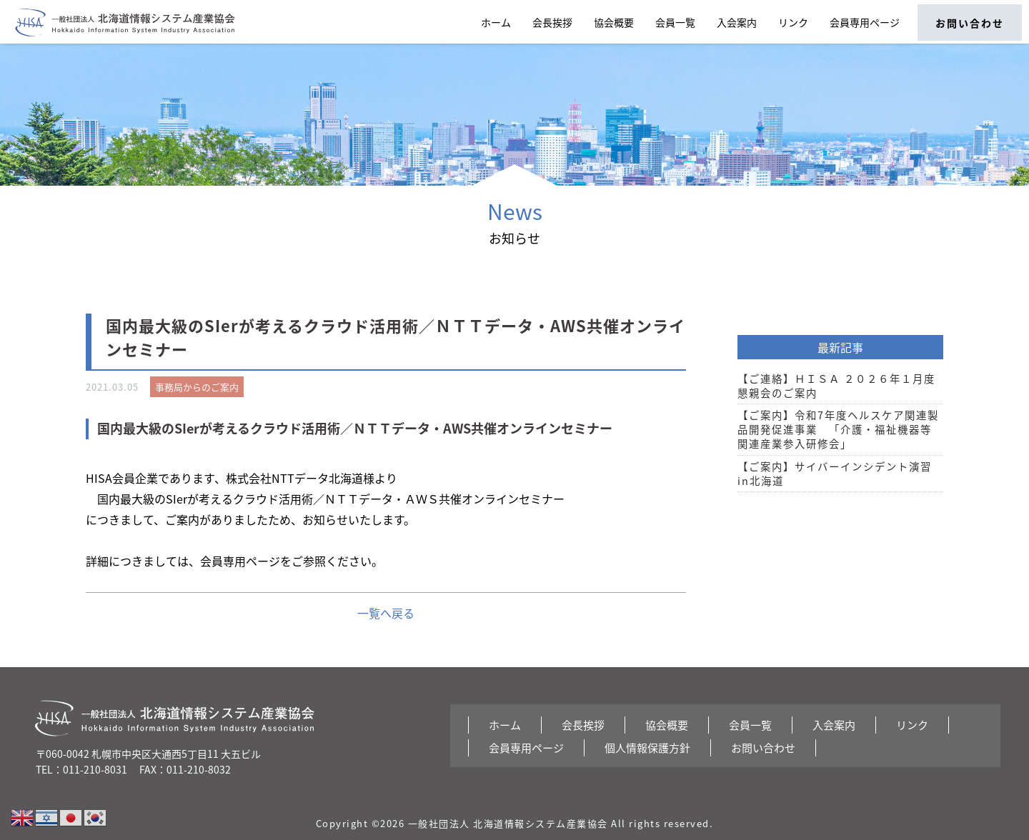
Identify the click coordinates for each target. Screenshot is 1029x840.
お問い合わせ (969, 23)
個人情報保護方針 (647, 748)
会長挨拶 (552, 22)
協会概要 (614, 22)
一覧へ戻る (385, 612)
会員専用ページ (865, 22)
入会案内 (737, 22)
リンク (793, 22)
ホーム (496, 22)
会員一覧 (675, 22)
